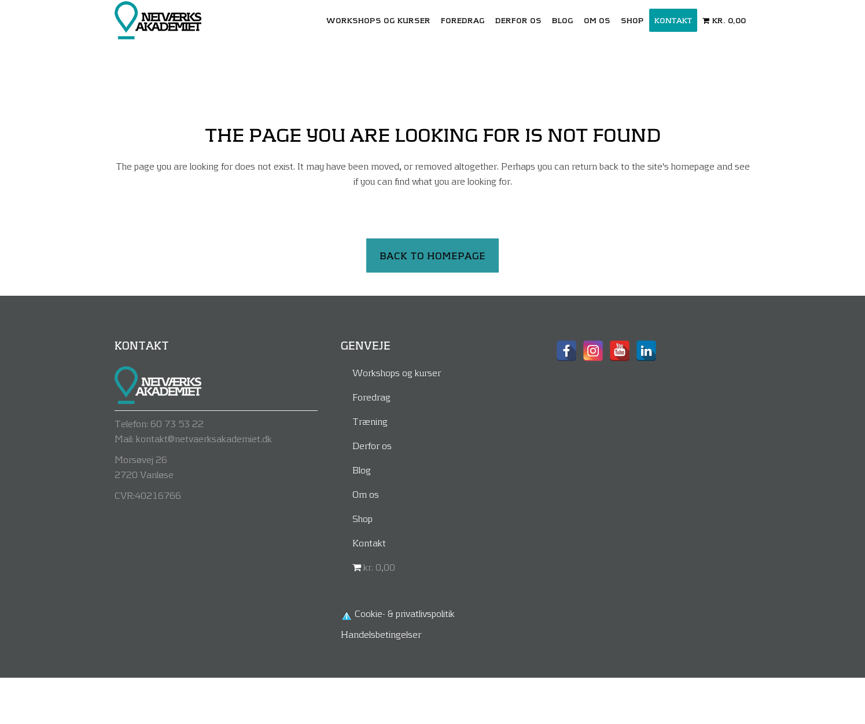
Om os (365, 493)
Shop (362, 518)
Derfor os (372, 445)
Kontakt (369, 542)
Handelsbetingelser (381, 634)
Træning (370, 421)
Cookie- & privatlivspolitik (405, 613)
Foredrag (371, 396)
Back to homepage (432, 255)
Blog (361, 469)
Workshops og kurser (396, 372)
